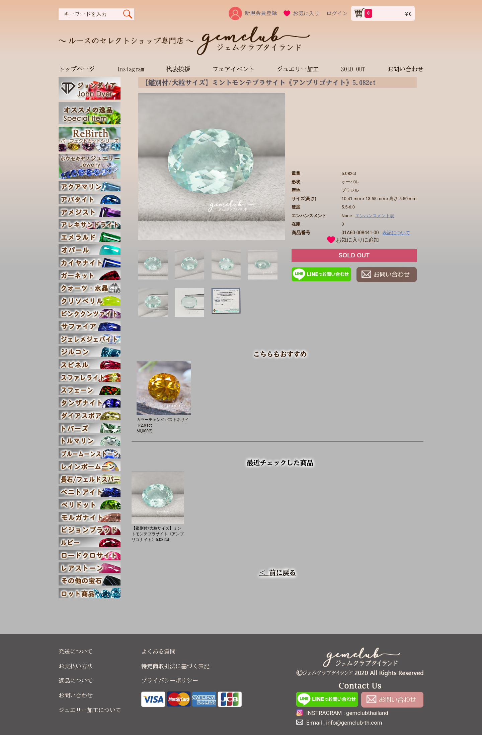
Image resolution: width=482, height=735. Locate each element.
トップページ (77, 69)
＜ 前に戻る (277, 572)
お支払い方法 (76, 666)
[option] (211, 166)
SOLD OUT (353, 69)
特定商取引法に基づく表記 (175, 666)
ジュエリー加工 (298, 69)
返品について (76, 680)
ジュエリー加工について (90, 710)
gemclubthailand (367, 713)
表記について (396, 232)
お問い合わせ (405, 69)
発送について (76, 651)
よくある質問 (158, 651)
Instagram (130, 69)
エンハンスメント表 (374, 215)
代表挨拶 (178, 69)
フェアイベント (233, 69)
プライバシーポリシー (169, 680)
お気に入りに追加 (357, 240)
